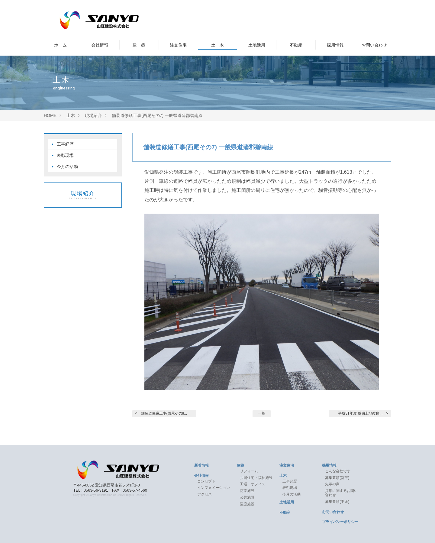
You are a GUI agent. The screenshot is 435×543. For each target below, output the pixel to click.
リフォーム (249, 471)
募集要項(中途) (337, 501)
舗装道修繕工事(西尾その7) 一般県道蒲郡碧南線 (208, 147)
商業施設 (247, 491)
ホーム (60, 45)
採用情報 (335, 45)
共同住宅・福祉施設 (256, 478)
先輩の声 (332, 484)
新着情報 (201, 465)
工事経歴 (65, 144)
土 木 (217, 45)
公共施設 (247, 497)
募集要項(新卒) (337, 478)
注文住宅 (178, 45)
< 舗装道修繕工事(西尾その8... (161, 413)
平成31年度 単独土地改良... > (363, 413)
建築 (240, 465)
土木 (283, 476)
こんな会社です (337, 471)
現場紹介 (83, 195)
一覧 (261, 413)
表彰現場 (65, 155)
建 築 (139, 45)
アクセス (204, 494)
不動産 (296, 45)
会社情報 (99, 45)
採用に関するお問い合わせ (341, 493)
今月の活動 (67, 166)
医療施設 (247, 504)
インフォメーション (213, 488)
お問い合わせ (374, 45)
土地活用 (256, 45)
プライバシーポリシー (340, 522)
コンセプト (206, 481)
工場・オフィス (254, 484)
